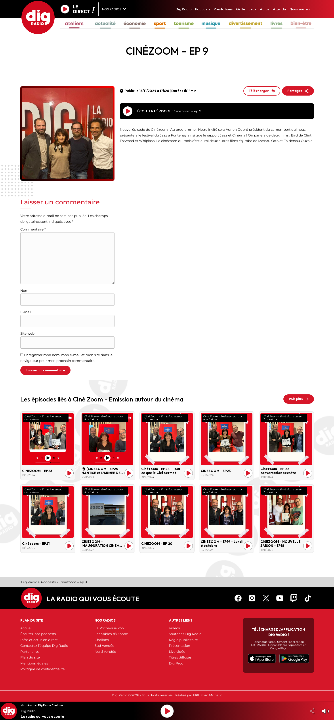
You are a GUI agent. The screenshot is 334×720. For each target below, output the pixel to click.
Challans (102, 640)
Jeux (252, 9)
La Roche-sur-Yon (109, 628)
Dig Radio (184, 9)
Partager (298, 91)
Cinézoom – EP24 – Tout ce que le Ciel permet (160, 471)
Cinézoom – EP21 (36, 544)
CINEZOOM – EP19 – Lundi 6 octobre (221, 544)
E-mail (25, 312)
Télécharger (262, 91)
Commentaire (33, 229)
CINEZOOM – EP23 (216, 471)
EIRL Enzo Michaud (207, 695)
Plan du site (30, 657)
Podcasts (202, 9)
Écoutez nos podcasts (38, 634)
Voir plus (299, 399)
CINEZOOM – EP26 (37, 471)
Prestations (223, 9)
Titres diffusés (180, 657)
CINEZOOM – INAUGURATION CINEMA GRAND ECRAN (102, 544)
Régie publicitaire (183, 640)
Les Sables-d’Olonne (111, 634)
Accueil (26, 628)
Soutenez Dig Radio (185, 634)
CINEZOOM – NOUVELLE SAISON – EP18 (280, 544)
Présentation (179, 645)
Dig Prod (176, 663)
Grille (240, 9)
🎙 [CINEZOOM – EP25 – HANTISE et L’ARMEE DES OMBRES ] (102, 471)
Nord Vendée (105, 651)
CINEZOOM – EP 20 (156, 544)
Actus (264, 9)
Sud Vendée (104, 645)
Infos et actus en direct (39, 640)
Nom (24, 290)
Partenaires (29, 651)
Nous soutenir (301, 9)
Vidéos (174, 628)
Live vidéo (177, 651)
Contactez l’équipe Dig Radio (44, 645)
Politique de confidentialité (42, 669)
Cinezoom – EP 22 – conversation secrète (278, 471)
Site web (27, 333)
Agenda (279, 9)
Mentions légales (34, 663)
